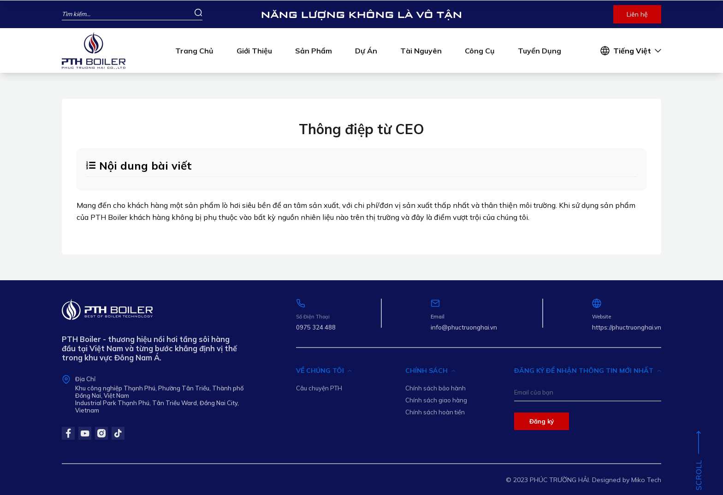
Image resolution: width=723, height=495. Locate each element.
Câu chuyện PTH (319, 388)
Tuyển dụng (539, 50)
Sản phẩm (313, 50)
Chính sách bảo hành (435, 388)
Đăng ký (541, 421)
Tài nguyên (421, 50)
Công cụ (480, 50)
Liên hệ (637, 14)
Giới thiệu (254, 50)
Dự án (366, 50)
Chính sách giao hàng (436, 400)
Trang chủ (194, 50)
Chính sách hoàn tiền (435, 412)
